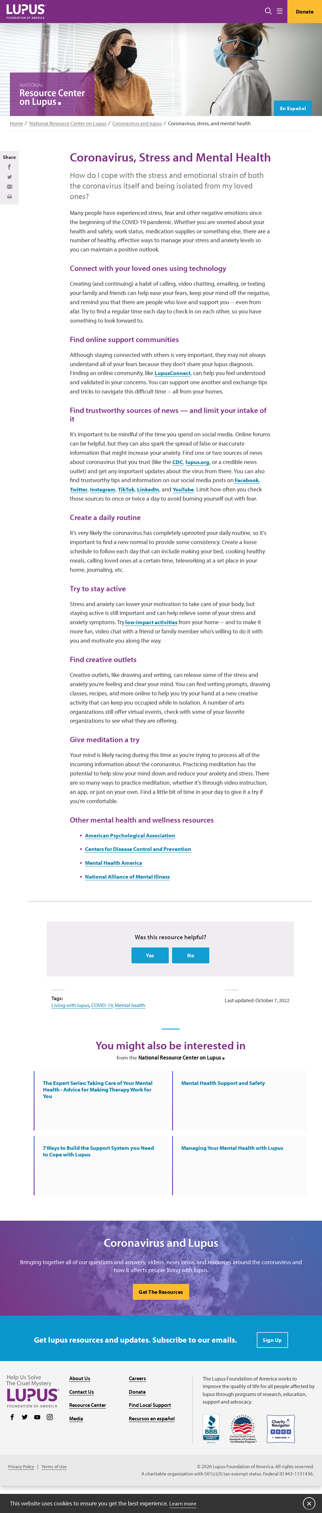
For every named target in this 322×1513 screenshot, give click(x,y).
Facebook (247, 499)
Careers (137, 1405)
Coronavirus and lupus (137, 123)
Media (76, 1445)
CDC (178, 480)
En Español (292, 108)
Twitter (79, 508)
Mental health (130, 1026)
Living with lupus (70, 1026)
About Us (79, 1405)
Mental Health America (116, 883)
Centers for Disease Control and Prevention (143, 870)
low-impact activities (153, 642)
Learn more (183, 1503)
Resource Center (87, 1432)
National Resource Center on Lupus (67, 123)
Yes (150, 977)
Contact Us (81, 1418)
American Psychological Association (133, 856)
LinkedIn (154, 508)
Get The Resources (161, 1319)
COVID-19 (102, 1026)
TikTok (131, 508)
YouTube (191, 508)
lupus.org (200, 480)
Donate (303, 11)
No (190, 977)
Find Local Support (150, 1432)
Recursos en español (152, 1445)
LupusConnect (174, 390)
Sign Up (272, 1367)
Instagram (106, 508)
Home (16, 123)
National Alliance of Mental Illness (131, 897)
